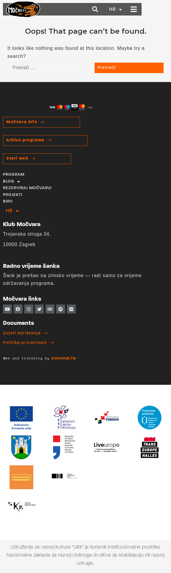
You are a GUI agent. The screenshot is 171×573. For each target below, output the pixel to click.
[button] (122, 9)
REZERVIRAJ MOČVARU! (27, 188)
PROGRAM (13, 174)
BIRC (8, 201)
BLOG (11, 181)
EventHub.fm (64, 358)
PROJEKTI (12, 195)
